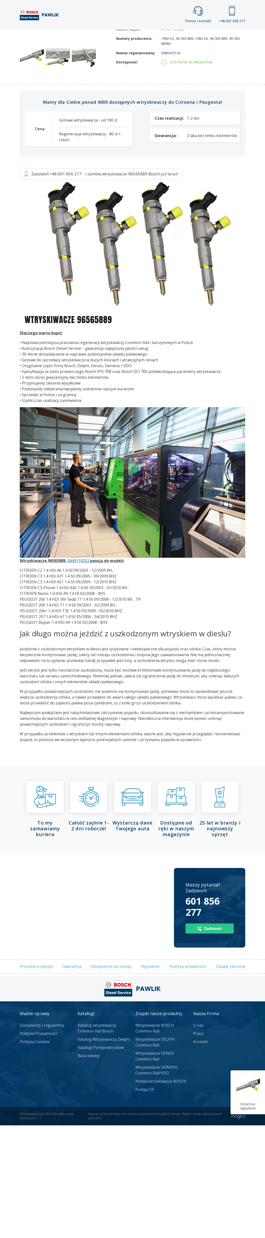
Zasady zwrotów (230, 1079)
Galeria (111, 34)
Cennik (172, 34)
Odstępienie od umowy (111, 1079)
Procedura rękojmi (36, 1079)
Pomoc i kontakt (198, 14)
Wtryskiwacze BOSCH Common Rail (154, 1141)
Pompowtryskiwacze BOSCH (160, 1194)
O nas (198, 1138)
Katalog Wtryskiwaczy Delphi (104, 1152)
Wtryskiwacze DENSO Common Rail (154, 1169)
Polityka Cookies (35, 1154)
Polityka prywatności (188, 1079)
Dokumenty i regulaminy (42, 1138)
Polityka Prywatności (38, 1146)
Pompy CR (144, 1202)
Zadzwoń (53, 82)
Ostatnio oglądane (248, 1106)
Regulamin (150, 1079)
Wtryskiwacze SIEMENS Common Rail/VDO (156, 1183)
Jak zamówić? (113, 82)
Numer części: (128, 142)
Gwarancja (71, 1079)
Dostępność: (127, 175)
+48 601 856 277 (232, 14)
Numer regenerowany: (135, 166)
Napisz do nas (163, 82)
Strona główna (72, 34)
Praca (142, 34)
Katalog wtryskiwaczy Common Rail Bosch (97, 1141)
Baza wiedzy (88, 1168)
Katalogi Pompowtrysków (101, 1160)
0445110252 (78, 673)
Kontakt (204, 34)
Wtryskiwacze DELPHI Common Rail (155, 1155)
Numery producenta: (134, 151)
